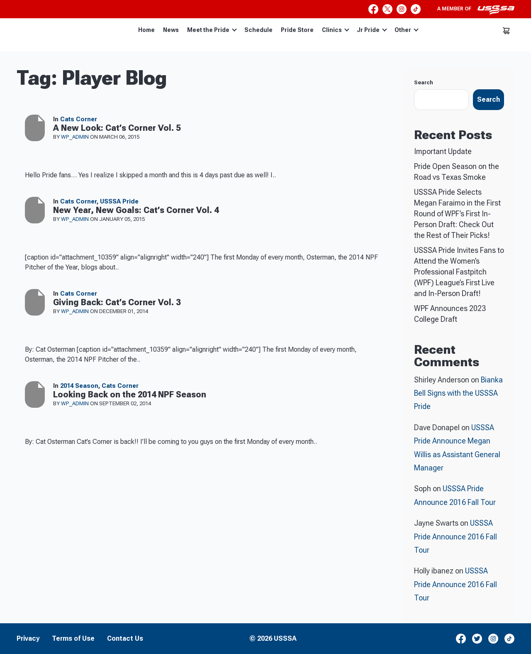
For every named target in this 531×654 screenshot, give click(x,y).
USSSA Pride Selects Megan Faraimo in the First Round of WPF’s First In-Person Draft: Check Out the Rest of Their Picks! (457, 214)
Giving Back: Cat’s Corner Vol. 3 (116, 302)
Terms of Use (73, 638)
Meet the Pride (212, 30)
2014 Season (79, 385)
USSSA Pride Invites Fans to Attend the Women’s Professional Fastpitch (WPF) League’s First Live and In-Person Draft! (459, 272)
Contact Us (125, 638)
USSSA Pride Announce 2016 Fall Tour (455, 536)
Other (407, 30)
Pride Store (297, 30)
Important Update (443, 151)
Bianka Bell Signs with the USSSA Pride (458, 393)
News (171, 30)
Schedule (258, 30)
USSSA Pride (119, 201)
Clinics (335, 30)
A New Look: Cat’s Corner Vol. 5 (116, 128)
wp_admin (75, 137)
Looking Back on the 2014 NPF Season (129, 394)
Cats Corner (78, 119)
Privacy (28, 638)
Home (146, 30)
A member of (475, 10)
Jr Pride (372, 30)
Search (423, 82)
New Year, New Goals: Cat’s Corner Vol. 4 (136, 210)
